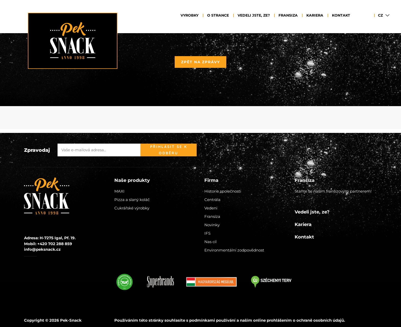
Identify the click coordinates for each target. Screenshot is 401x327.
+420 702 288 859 (54, 243)
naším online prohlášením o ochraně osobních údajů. (292, 320)
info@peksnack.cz (42, 249)
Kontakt (341, 15)
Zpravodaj (37, 150)
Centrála (212, 199)
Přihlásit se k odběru (168, 149)
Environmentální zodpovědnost (234, 250)
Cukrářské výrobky (131, 208)
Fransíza (212, 216)
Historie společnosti (222, 191)
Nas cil (210, 241)
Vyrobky (189, 15)
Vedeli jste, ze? (254, 15)
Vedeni (210, 208)
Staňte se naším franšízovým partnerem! (333, 191)
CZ (380, 15)
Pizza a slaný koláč (132, 199)
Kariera (314, 15)
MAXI (119, 191)
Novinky (212, 224)
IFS (207, 233)
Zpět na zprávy (200, 62)
